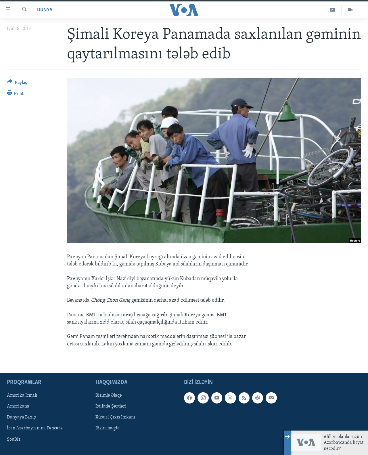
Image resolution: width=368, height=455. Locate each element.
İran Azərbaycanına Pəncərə (35, 428)
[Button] (17, 83)
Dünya (44, 10)
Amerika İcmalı (22, 395)
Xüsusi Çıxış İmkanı (115, 417)
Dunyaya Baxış (21, 417)
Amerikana (18, 406)
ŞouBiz (13, 439)
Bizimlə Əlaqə (108, 395)
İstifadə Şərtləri (110, 406)
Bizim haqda (107, 428)
